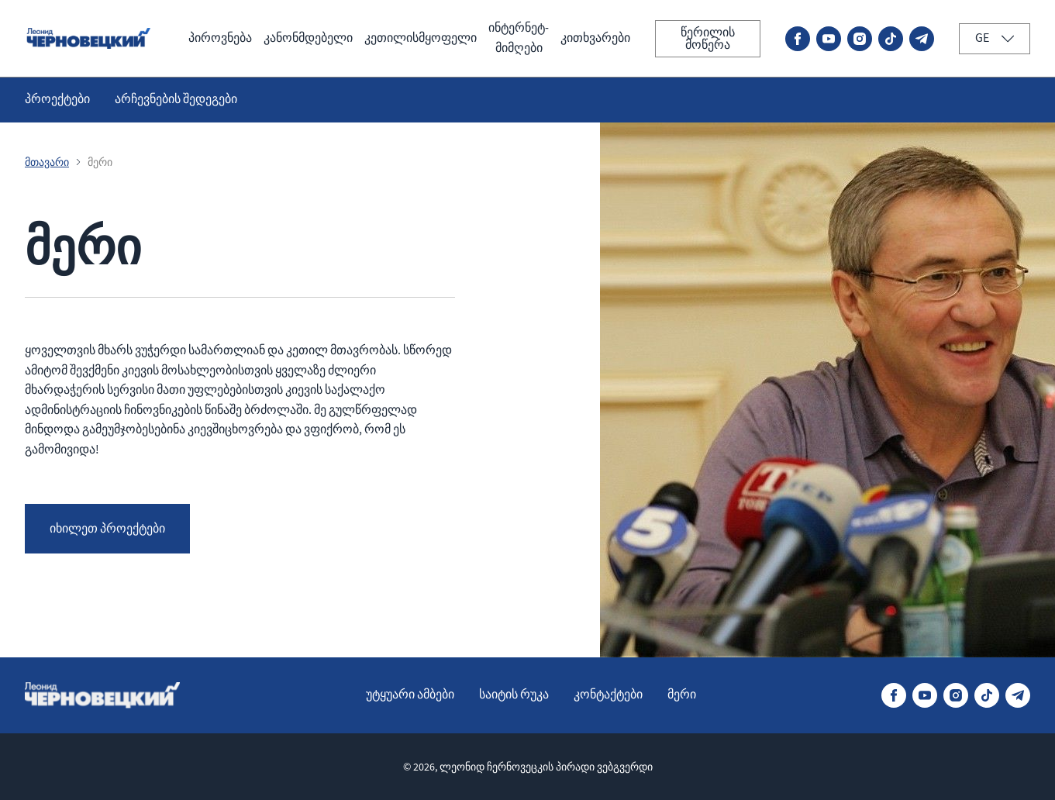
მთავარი (47, 162)
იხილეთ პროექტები (107, 528)
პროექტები (57, 99)
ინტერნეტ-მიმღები (518, 38)
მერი (681, 694)
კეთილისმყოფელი (420, 38)
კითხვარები (595, 38)
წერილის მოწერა (708, 39)
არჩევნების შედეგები (176, 99)
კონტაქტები (608, 694)
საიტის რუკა (514, 694)
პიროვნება (220, 38)
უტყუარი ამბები (410, 694)
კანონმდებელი (308, 38)
